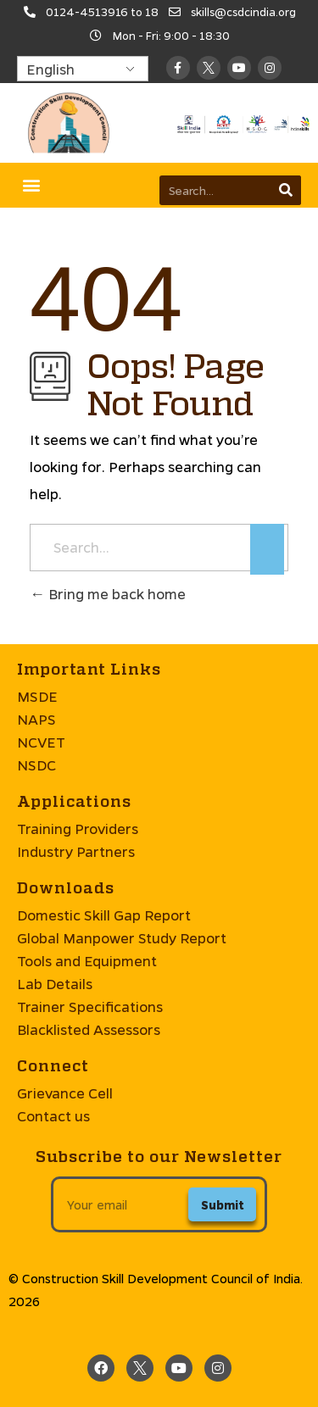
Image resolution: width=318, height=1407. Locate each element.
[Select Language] (82, 68)
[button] (31, 185)
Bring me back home (108, 594)
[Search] (286, 190)
